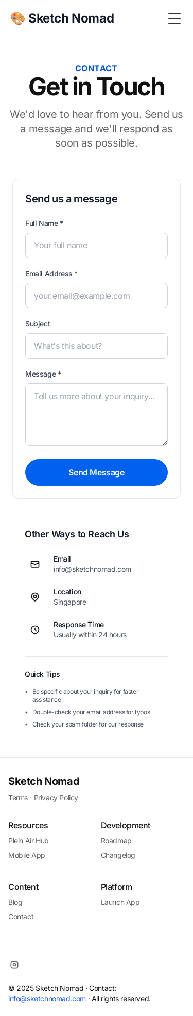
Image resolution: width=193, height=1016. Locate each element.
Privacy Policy (56, 797)
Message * (43, 373)
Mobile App (26, 855)
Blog (15, 902)
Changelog (118, 855)
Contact (20, 916)
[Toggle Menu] (174, 18)
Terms (18, 797)
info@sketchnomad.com (47, 998)
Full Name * (44, 223)
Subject (37, 323)
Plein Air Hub (28, 840)
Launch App (120, 902)
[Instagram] (14, 965)
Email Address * (51, 273)
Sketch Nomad (43, 781)
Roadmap (116, 840)
